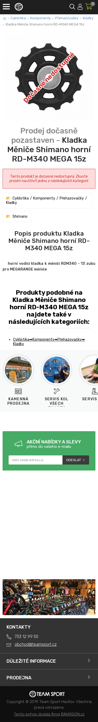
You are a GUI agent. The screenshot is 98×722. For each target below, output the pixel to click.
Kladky (88, 18)
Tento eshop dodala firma (37, 714)
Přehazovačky (66, 18)
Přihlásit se (80, 5)
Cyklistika (18, 18)
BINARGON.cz (72, 714)
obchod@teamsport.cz (36, 644)
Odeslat (73, 460)
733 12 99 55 (26, 636)
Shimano (20, 216)
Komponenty (40, 18)
